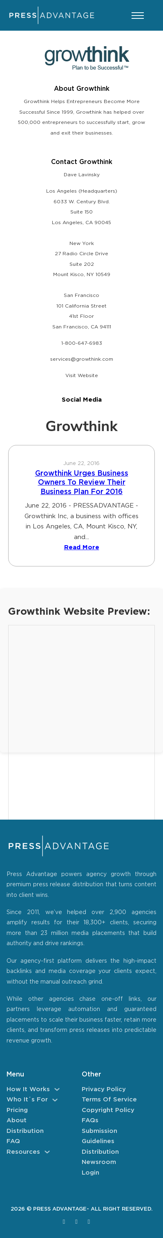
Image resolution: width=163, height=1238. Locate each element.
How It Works (28, 1089)
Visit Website (81, 375)
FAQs (90, 1120)
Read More (81, 547)
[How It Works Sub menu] (57, 1089)
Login (90, 1172)
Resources (23, 1152)
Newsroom (99, 1162)
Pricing (17, 1110)
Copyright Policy (108, 1110)
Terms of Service (109, 1099)
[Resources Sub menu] (47, 1152)
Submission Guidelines (99, 1136)
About (17, 1120)
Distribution (25, 1131)
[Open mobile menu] (138, 15)
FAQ (13, 1141)
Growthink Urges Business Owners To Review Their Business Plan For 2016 (81, 482)
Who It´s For (27, 1099)
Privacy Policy (104, 1089)
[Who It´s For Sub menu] (55, 1100)
